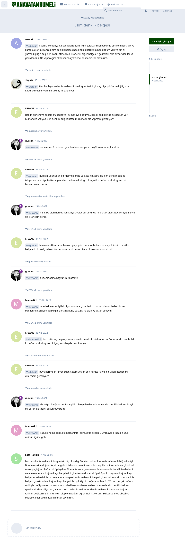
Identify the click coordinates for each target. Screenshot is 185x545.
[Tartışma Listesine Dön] (4, 4)
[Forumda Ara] (122, 10)
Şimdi (152, 115)
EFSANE (33, 147)
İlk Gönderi (155, 58)
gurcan (33, 46)
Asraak (33, 86)
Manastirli (35, 339)
